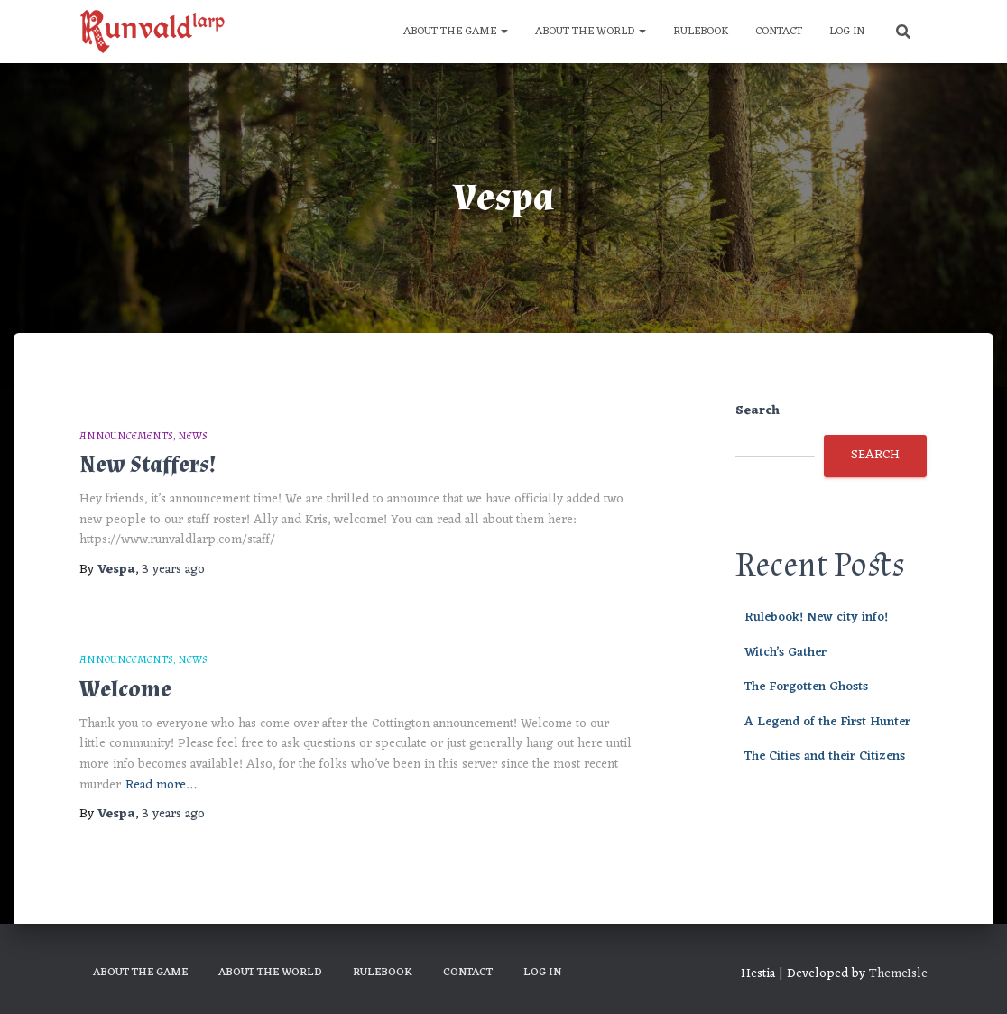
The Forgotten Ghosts (806, 687)
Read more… (160, 786)
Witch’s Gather (785, 652)
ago (173, 569)
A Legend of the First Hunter (827, 722)
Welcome (125, 690)
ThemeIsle (898, 974)
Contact (778, 31)
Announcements (126, 436)
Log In (846, 31)
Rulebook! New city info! (816, 617)
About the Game (455, 31)
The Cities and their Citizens (824, 756)
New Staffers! (147, 465)
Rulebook (700, 31)
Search (757, 411)
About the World (590, 31)
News (193, 436)
